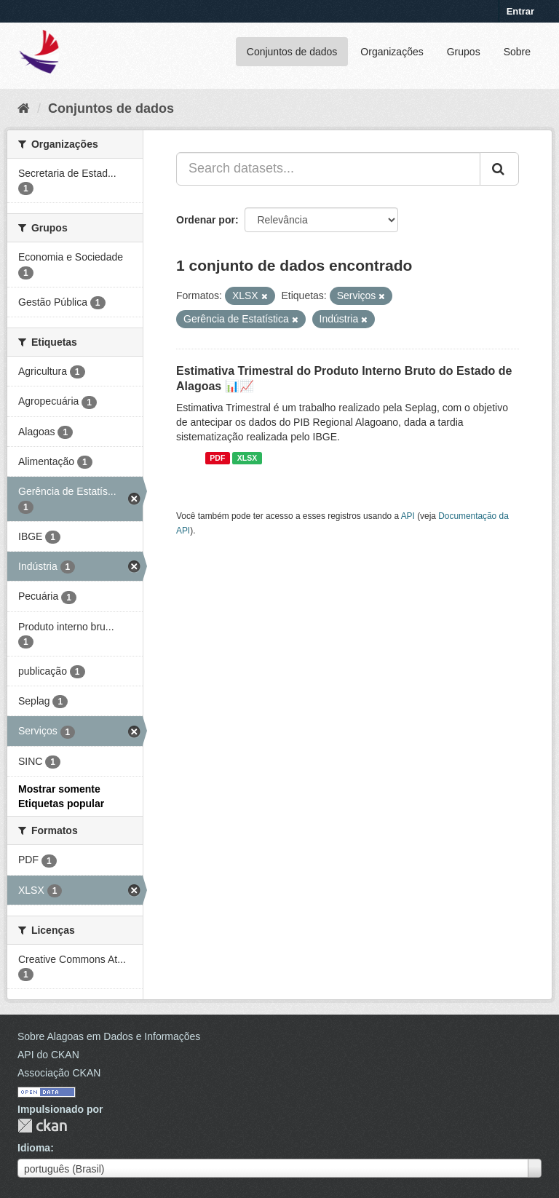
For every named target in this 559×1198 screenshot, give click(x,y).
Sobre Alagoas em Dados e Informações (108, 1036)
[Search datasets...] (328, 169)
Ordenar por (205, 220)
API (408, 516)
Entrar (520, 11)
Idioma (33, 1148)
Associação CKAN (58, 1073)
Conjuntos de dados (292, 51)
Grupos (463, 51)
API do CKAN (48, 1054)
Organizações (391, 51)
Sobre (517, 51)
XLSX (247, 457)
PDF (217, 457)
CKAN (42, 1125)
